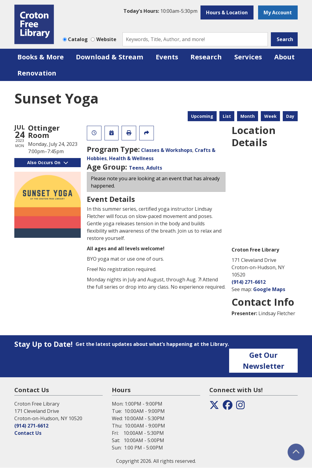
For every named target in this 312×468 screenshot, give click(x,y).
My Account (278, 12)
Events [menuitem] (167, 56)
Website (106, 39)
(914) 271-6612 (249, 282)
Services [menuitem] (248, 56)
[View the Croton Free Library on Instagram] (240, 406)
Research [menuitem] (206, 56)
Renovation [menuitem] (36, 72)
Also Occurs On (47, 162)
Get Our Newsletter (263, 360)
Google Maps (269, 289)
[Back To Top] (296, 452)
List (227, 116)
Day (290, 116)
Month (247, 116)
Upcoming (202, 116)
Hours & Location (227, 12)
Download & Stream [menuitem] (109, 56)
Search (285, 39)
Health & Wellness (131, 158)
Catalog (78, 39)
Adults (154, 167)
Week (270, 116)
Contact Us (27, 433)
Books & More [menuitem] (40, 56)
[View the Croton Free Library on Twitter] (214, 406)
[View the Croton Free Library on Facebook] (227, 406)
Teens (136, 167)
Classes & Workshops (166, 150)
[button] (160, 10)
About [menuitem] (284, 56)
